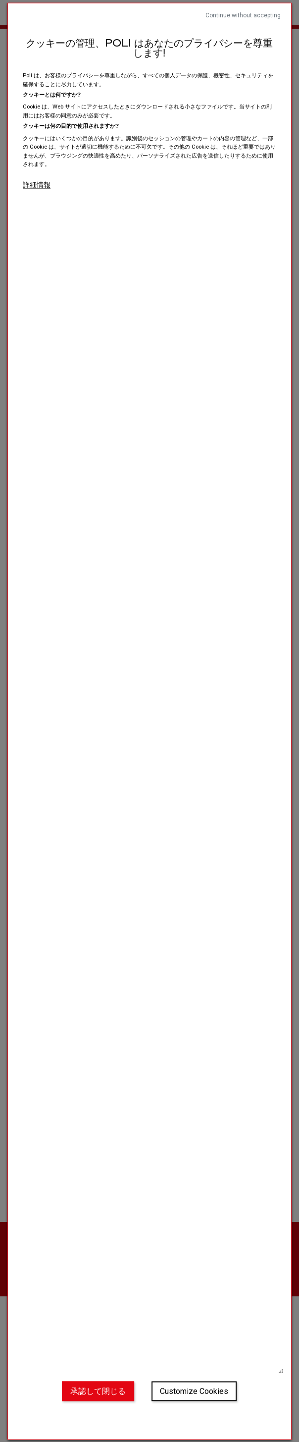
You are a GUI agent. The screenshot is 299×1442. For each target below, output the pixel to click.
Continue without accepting (243, 14)
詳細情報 (36, 184)
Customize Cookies (194, 1391)
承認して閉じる (98, 1391)
